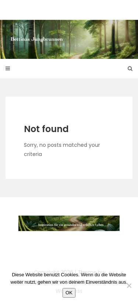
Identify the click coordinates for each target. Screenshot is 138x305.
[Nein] (128, 285)
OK (69, 292)
